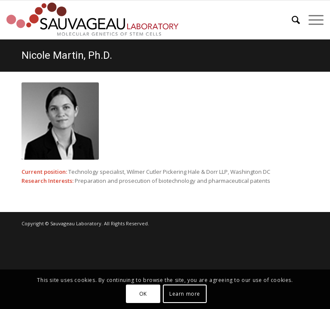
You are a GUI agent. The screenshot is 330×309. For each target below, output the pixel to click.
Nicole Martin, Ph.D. (66, 55)
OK (143, 293)
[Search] (291, 19)
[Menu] (312, 19)
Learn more (184, 293)
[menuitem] (291, 19)
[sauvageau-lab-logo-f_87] (92, 19)
